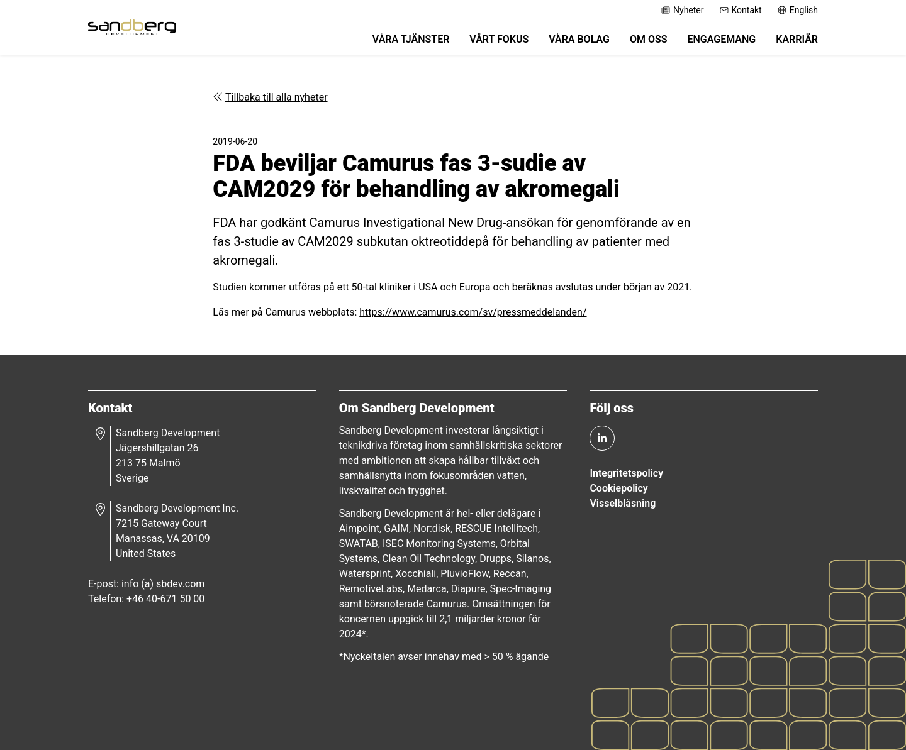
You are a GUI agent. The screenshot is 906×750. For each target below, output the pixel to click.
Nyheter (682, 10)
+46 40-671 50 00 (165, 599)
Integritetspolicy (626, 473)
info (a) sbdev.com (162, 584)
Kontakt (740, 10)
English (797, 10)
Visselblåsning (623, 503)
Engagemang (721, 39)
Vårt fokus (498, 39)
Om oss (649, 39)
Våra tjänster (411, 39)
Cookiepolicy (618, 488)
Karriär (797, 39)
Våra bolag (579, 39)
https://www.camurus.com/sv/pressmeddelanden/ (472, 312)
